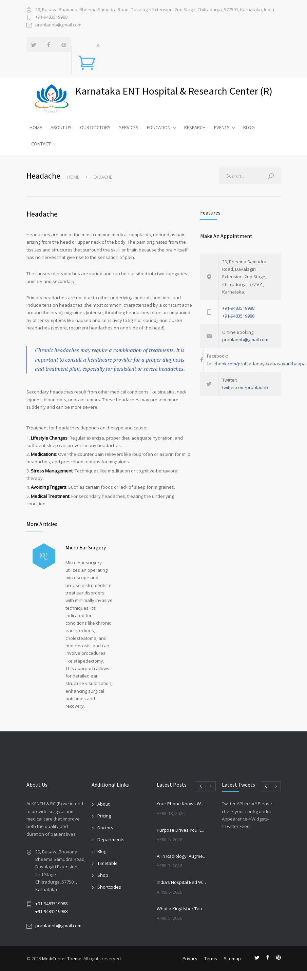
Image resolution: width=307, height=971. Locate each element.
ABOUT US (61, 127)
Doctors (105, 828)
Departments (110, 839)
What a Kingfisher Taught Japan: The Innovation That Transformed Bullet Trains (182, 909)
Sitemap (232, 958)
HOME (36, 127)
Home (73, 177)
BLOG (249, 127)
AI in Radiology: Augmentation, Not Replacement (182, 856)
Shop (102, 875)
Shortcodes (109, 887)
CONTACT (41, 144)
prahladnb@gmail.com (58, 25)
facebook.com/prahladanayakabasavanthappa (256, 364)
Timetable (107, 863)
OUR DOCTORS (95, 127)
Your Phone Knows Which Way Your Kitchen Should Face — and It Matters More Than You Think (182, 804)
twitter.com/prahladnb (245, 387)
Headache (42, 214)
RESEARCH (195, 127)
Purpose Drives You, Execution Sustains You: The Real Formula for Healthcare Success (182, 830)
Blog (101, 851)
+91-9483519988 (51, 17)
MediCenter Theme (61, 958)
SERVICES (128, 127)
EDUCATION (159, 127)
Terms (210, 958)
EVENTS (222, 127)
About (103, 804)
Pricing (104, 816)
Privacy (190, 958)
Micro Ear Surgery (85, 547)
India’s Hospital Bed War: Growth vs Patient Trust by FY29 (182, 882)
